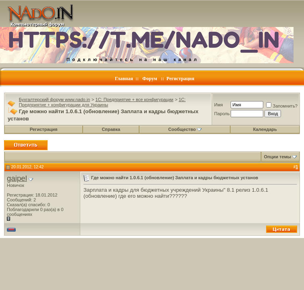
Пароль (221, 113)
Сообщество (184, 129)
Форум (149, 78)
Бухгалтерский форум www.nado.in (54, 99)
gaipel (17, 178)
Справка (111, 129)
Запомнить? (282, 106)
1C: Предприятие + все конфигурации (134, 99)
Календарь (265, 129)
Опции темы (277, 156)
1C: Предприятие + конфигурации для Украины (102, 102)
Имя (218, 104)
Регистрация (180, 78)
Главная (124, 78)
